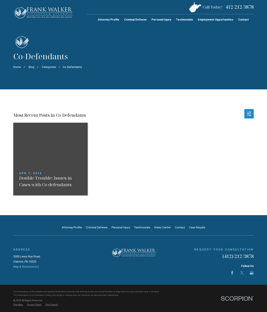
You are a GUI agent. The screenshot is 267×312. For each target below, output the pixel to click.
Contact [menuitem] (243, 19)
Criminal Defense (96, 227)
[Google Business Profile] (252, 273)
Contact (180, 227)
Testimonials (142, 227)
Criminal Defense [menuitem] (135, 19)
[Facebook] (232, 273)
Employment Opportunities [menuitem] (215, 19)
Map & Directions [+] (26, 266)
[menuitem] (18, 305)
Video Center (162, 227)
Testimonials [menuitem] (184, 19)
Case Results (197, 227)
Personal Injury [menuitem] (161, 19)
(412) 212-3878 (238, 256)
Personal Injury (121, 227)
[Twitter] (242, 273)
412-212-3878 (239, 7)
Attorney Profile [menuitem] (108, 19)
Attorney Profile (72, 227)
